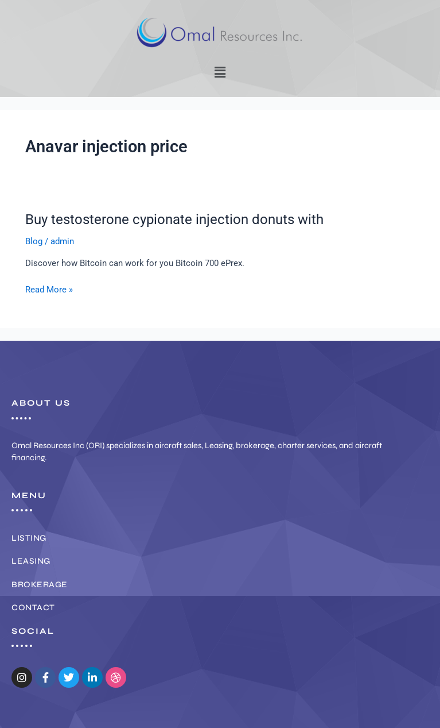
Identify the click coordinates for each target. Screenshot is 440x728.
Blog (33, 241)
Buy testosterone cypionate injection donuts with (174, 219)
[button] (219, 72)
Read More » (49, 289)
